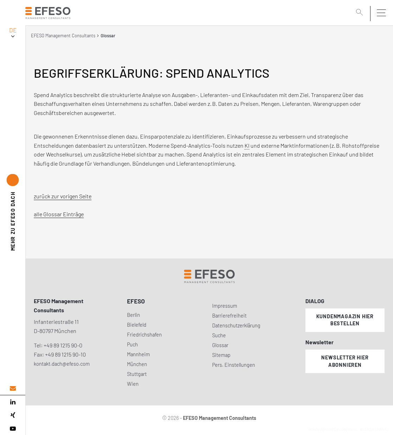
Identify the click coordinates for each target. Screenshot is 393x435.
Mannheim (138, 354)
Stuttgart (137, 374)
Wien (133, 384)
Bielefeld (136, 325)
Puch (132, 344)
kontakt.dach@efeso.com (62, 364)
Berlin (133, 315)
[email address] (12, 388)
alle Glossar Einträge (59, 214)
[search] (360, 13)
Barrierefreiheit (229, 316)
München (137, 364)
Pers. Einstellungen (233, 365)
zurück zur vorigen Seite (62, 196)
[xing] (12, 415)
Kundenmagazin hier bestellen (345, 320)
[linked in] (12, 402)
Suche (219, 335)
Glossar (220, 345)
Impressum (224, 306)
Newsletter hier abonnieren (344, 361)
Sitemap (221, 355)
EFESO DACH (13, 221)
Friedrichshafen (144, 335)
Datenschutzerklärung (236, 325)
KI (247, 145)
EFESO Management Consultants (63, 35)
